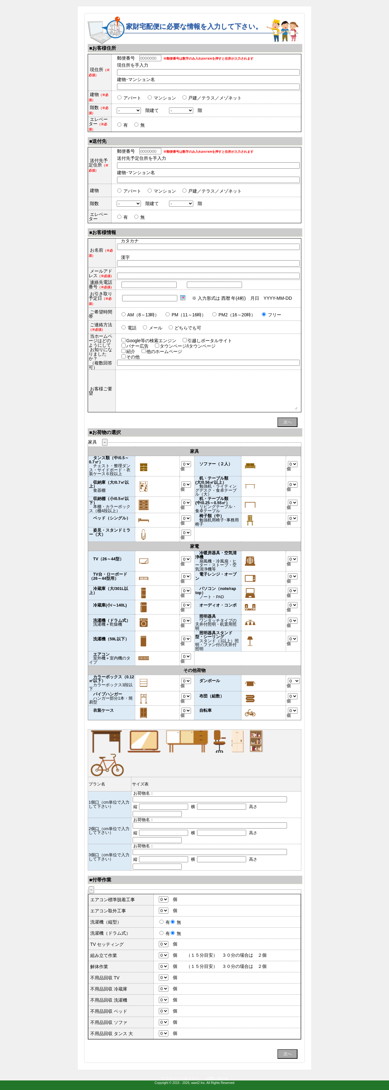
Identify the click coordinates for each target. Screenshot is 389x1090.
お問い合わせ (216, 1078)
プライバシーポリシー (180, 1078)
